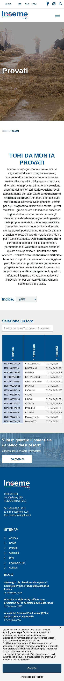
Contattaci (17, 459)
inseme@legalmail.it (20, 515)
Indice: (8, 299)
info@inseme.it (20, 511)
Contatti (13, 567)
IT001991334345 (12, 417)
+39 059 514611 (17, 508)
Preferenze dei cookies (32, 677)
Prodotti (13, 548)
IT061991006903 (12, 372)
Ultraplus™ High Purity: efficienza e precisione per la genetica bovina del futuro (28, 601)
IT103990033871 (12, 403)
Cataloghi (14, 552)
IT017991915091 (12, 395)
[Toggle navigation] (57, 15)
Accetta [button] (32, 668)
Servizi (12, 543)
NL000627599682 (12, 377)
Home (5, 131)
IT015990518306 (12, 399)
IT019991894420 (12, 364)
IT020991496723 (12, 390)
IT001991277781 (12, 368)
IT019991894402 (12, 412)
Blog (8, 4)
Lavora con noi (17, 562)
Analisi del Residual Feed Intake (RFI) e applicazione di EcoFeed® (26, 615)
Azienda (13, 538)
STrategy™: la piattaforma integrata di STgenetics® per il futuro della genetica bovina (26, 586)
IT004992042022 (12, 386)
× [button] (60, 627)
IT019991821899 (12, 408)
